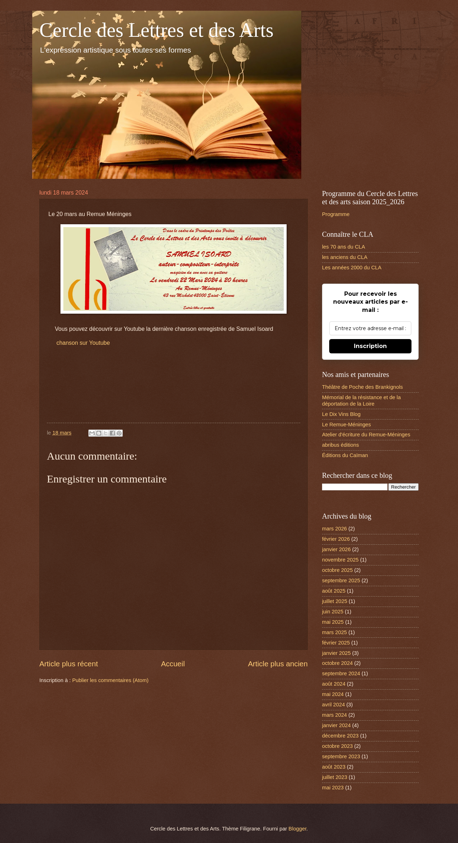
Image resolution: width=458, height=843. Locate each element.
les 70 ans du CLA (343, 247)
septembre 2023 (341, 756)
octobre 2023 (337, 746)
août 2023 (333, 767)
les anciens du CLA (344, 257)
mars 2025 (334, 632)
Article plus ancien (278, 664)
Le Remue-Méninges (346, 424)
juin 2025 (333, 611)
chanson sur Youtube (83, 343)
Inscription (370, 346)
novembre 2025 (340, 560)
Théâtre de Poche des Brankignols (362, 387)
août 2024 (333, 684)
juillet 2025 (334, 601)
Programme (336, 214)
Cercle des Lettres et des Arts (156, 30)
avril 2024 (333, 704)
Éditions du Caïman (345, 455)
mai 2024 (333, 694)
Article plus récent (68, 664)
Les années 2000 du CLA (351, 267)
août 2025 (333, 591)
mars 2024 (334, 715)
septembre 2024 (341, 673)
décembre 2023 (340, 736)
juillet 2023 (334, 777)
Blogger (297, 829)
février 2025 (336, 643)
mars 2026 (334, 528)
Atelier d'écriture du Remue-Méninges (366, 434)
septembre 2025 (341, 580)
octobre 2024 (337, 663)
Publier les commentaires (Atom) (110, 680)
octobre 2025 (337, 570)
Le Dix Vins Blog (341, 414)
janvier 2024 (336, 725)
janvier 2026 (336, 549)
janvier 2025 (336, 653)
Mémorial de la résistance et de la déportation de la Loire (361, 400)
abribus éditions (340, 445)
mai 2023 (333, 787)
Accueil (173, 664)
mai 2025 (333, 622)
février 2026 (336, 539)
